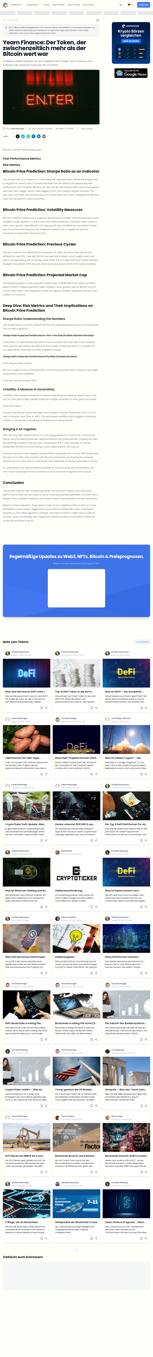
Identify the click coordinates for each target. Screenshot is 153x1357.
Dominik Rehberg (119, 851)
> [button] (81, 1249)
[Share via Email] (44, 136)
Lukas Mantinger (19, 718)
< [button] (72, 1249)
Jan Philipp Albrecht (121, 718)
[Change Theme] (120, 5)
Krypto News (58, 4)
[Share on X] (18, 136)
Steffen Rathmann (20, 652)
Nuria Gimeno (67, 1116)
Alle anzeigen (142, 642)
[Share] (46, 708)
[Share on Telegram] (23, 136)
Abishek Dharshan (70, 1182)
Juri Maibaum (118, 1050)
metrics (33, 149)
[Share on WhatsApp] (28, 136)
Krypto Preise (73, 4)
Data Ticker (88, 4)
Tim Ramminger (69, 718)
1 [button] (76, 1249)
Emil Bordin (66, 851)
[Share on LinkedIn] (39, 136)
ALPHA (46, 4)
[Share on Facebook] (33, 136)
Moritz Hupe (117, 1116)
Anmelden (143, 5)
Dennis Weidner (68, 917)
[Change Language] (130, 5)
